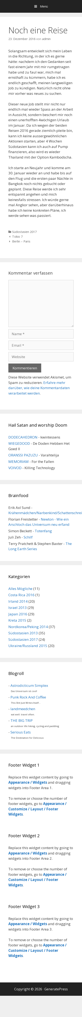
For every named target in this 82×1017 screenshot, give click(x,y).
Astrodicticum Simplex (29, 685)
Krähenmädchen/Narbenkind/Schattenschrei (45, 512)
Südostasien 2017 (24, 232)
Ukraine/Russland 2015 (27, 645)
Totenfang (43, 530)
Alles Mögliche (20, 588)
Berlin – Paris (21, 241)
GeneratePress (56, 989)
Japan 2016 (17, 614)
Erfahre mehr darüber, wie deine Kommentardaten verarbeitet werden (39, 388)
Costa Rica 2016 (21, 594)
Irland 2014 (18, 601)
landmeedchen (22, 708)
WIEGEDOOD (19, 443)
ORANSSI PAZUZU (23, 455)
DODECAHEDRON (22, 437)
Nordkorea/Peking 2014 (28, 626)
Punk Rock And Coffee (28, 697)
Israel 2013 (17, 607)
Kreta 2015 (17, 620)
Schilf (28, 537)
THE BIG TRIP (21, 720)
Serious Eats (20, 732)
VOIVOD (15, 467)
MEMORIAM (18, 461)
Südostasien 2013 (23, 633)
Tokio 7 (17, 237)
